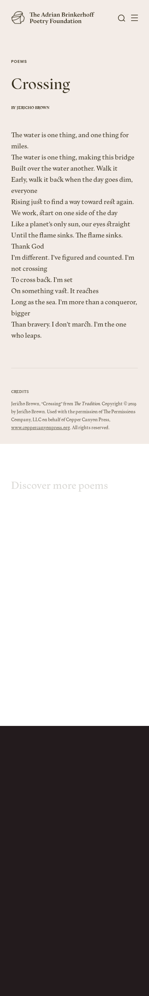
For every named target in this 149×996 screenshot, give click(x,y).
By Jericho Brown (30, 109)
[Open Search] (121, 18)
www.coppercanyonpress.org (40, 433)
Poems (19, 62)
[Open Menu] (134, 18)
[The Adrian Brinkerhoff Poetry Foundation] (55, 18)
